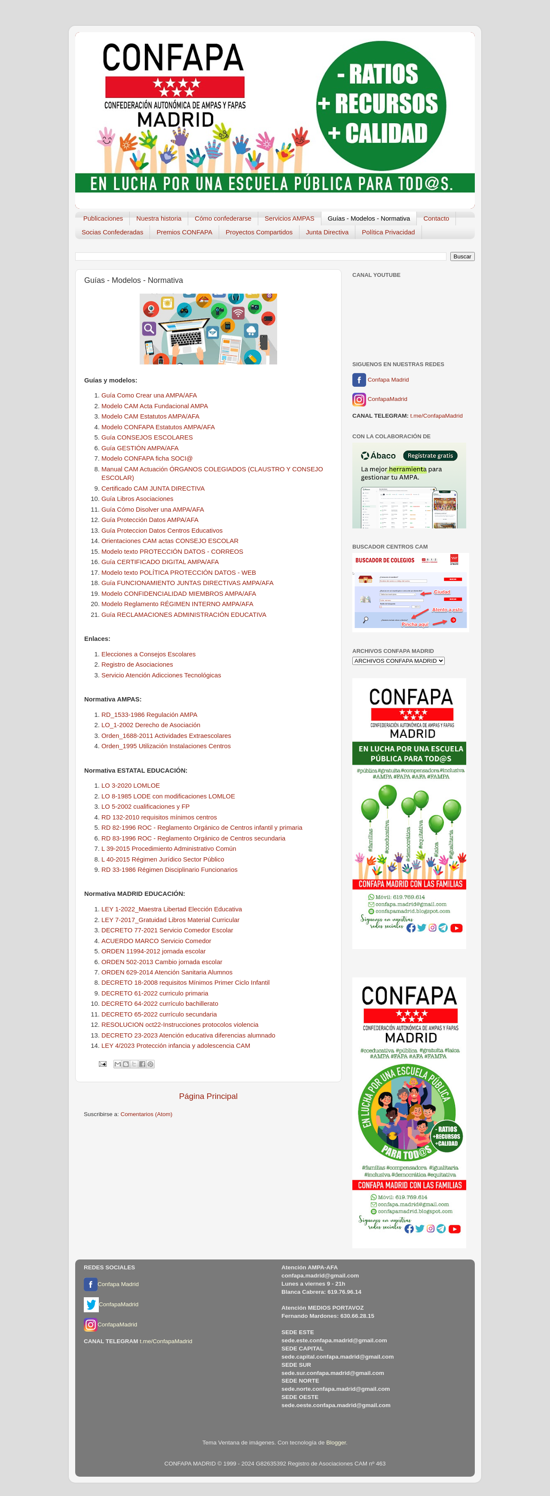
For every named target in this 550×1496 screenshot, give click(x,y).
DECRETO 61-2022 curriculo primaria (154, 993)
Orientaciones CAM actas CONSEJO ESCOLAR (169, 540)
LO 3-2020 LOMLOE (130, 785)
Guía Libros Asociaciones (137, 498)
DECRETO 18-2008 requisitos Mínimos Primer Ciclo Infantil (185, 982)
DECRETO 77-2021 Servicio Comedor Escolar (167, 930)
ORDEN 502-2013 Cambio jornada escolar (161, 962)
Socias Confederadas (112, 232)
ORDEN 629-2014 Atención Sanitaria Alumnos (166, 972)
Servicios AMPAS (290, 218)
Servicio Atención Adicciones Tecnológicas (161, 675)
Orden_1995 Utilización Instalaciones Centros (166, 746)
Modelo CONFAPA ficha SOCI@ (147, 458)
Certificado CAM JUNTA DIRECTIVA (153, 488)
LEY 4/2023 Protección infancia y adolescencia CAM (175, 1045)
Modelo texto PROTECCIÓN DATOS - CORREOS (172, 551)
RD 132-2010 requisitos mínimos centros (159, 817)
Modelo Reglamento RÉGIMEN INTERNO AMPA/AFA (177, 604)
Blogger (336, 1442)
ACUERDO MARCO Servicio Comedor (156, 941)
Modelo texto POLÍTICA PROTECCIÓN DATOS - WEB (178, 572)
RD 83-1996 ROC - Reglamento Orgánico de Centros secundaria (193, 838)
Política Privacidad (388, 232)
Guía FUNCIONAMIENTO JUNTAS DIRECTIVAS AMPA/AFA (187, 583)
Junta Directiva (327, 232)
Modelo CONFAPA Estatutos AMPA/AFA (158, 427)
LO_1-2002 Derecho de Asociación (150, 725)
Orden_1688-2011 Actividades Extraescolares (166, 735)
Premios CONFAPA (184, 232)
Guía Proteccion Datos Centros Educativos (162, 530)
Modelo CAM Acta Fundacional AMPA (154, 406)
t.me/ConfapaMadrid (436, 416)
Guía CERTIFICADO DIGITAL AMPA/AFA (160, 561)
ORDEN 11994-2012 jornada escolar (153, 951)
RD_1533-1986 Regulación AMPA (149, 714)
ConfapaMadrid (379, 400)
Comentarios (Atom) (147, 1114)
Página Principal (208, 1096)
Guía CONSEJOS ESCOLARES (147, 437)
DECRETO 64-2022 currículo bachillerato (159, 1003)
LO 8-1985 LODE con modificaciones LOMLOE (168, 796)
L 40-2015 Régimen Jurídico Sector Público (162, 859)
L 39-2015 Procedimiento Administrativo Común (168, 848)
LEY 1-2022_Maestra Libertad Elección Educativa (171, 909)
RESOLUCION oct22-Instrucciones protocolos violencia (179, 1024)
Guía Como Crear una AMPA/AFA (149, 395)
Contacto (436, 218)
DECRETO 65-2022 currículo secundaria (159, 1014)
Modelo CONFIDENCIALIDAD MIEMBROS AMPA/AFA (178, 593)
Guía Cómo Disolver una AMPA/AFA (152, 509)
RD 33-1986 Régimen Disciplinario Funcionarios (169, 869)
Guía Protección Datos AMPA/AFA (150, 519)
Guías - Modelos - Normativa (369, 218)
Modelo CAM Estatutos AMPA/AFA (150, 416)
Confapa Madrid (380, 380)
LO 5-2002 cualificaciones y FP (145, 806)
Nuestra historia (158, 218)
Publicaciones (103, 218)
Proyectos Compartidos (259, 232)
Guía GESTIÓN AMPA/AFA (140, 448)
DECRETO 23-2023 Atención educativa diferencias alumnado (188, 1035)
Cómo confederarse (223, 218)
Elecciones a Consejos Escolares (148, 654)
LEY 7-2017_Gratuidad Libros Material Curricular (170, 919)
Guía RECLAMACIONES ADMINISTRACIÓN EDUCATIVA (183, 614)
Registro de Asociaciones (137, 664)
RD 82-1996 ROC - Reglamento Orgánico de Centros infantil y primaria (201, 827)
